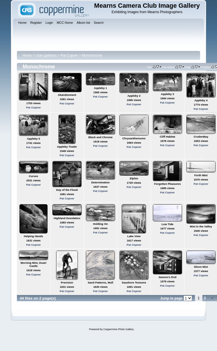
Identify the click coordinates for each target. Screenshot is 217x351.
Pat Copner (69, 55)
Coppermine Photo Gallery (118, 329)
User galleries (46, 55)
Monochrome (92, 55)
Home (27, 55)
